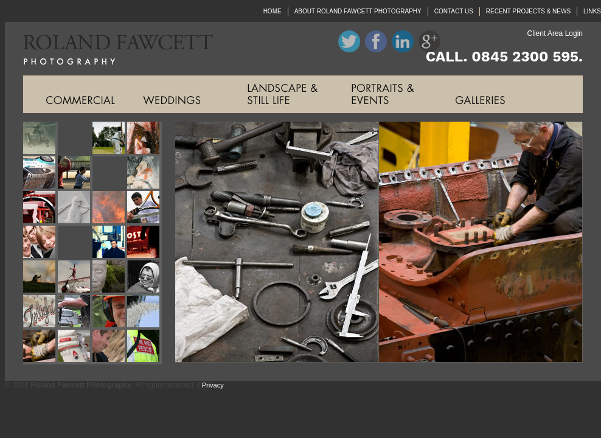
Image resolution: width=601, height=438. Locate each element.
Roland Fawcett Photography (109, 48)
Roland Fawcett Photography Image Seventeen (40, 277)
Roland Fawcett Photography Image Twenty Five (40, 347)
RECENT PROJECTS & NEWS (528, 11)
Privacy (213, 385)
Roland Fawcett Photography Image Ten (75, 208)
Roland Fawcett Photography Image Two (75, 139)
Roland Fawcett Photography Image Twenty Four (144, 312)
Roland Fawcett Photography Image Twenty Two (75, 312)
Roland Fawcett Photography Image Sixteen (144, 243)
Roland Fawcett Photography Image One (40, 139)
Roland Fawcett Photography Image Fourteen (75, 243)
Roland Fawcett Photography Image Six (75, 173)
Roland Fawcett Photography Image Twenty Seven (109, 347)
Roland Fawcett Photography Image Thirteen (40, 243)
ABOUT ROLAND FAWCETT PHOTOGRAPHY (358, 11)
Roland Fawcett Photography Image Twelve (144, 208)
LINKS (592, 11)
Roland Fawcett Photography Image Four (144, 139)
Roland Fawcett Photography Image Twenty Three (109, 312)
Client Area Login (555, 33)
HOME (272, 11)
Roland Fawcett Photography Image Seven (109, 173)
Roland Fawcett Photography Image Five (40, 173)
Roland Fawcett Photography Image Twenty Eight (144, 347)
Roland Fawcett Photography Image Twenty (144, 277)
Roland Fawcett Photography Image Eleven (109, 208)
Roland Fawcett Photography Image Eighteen (75, 277)
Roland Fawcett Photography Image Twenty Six (75, 347)
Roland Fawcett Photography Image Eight (144, 173)
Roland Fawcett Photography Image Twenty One (40, 312)
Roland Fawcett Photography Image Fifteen (109, 243)
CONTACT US (453, 11)
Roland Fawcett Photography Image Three (109, 139)
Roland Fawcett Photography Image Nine (40, 208)
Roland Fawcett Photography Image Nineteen (109, 277)
